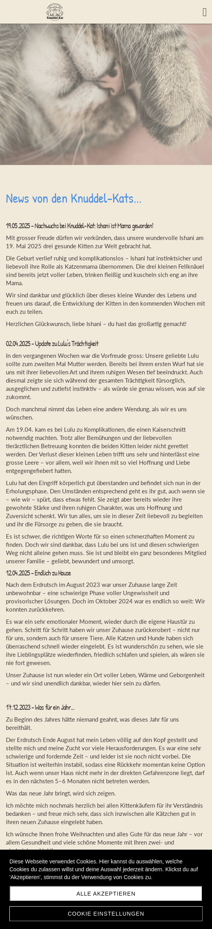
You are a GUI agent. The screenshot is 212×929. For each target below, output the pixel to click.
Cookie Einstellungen (106, 914)
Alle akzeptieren (106, 894)
